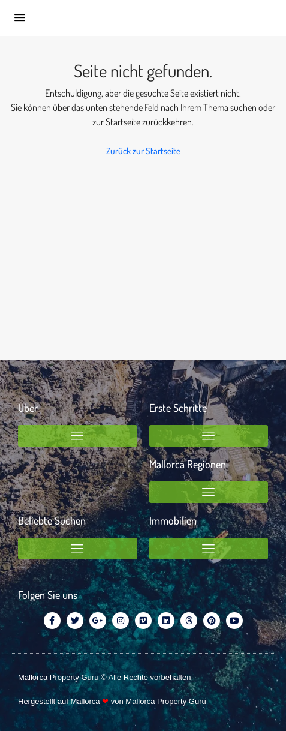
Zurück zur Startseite (143, 151)
